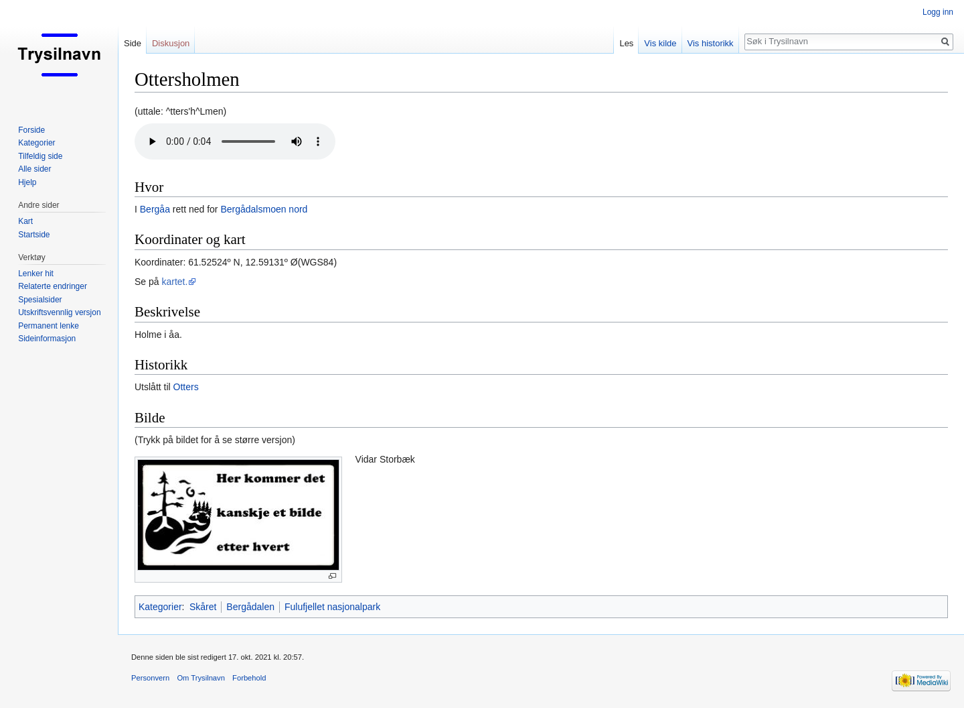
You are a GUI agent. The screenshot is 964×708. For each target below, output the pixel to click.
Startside (34, 234)
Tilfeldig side (40, 156)
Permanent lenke (48, 326)
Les (626, 43)
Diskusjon (170, 43)
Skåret (202, 606)
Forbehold (249, 678)
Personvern (150, 678)
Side (132, 43)
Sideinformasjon (47, 338)
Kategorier (160, 606)
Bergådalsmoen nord (263, 209)
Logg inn (937, 12)
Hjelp (27, 182)
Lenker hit (36, 273)
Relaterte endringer (52, 286)
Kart (25, 221)
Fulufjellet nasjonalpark (332, 606)
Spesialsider (40, 299)
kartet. (174, 281)
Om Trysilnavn (201, 678)
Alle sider (34, 169)
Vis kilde (660, 43)
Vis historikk (711, 43)
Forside (31, 130)
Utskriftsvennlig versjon (59, 312)
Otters (186, 386)
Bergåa (155, 209)
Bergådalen (250, 606)
